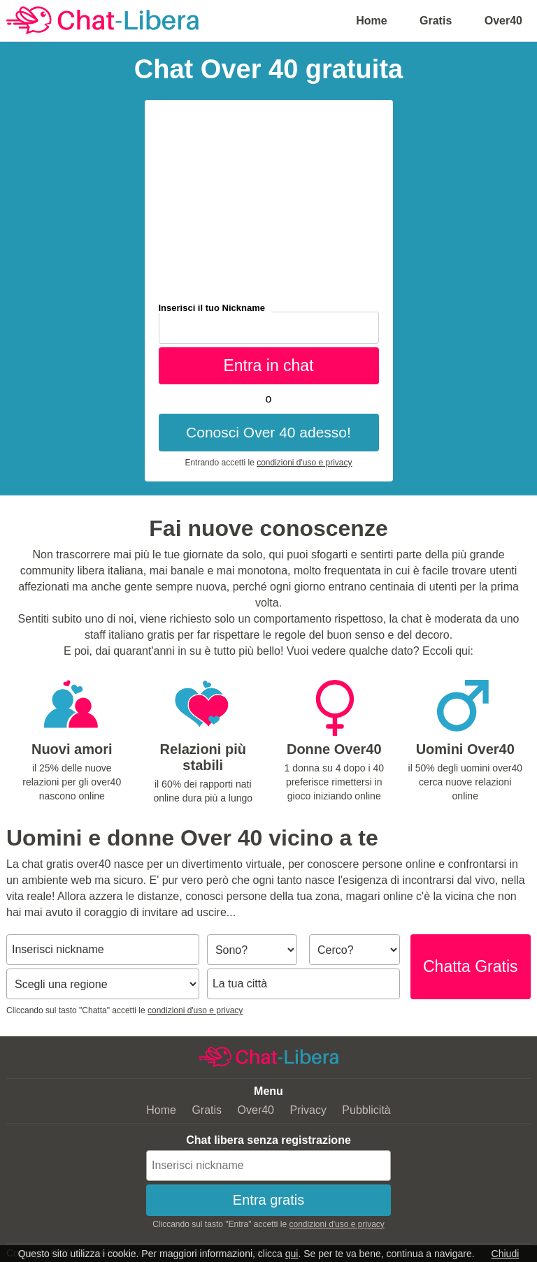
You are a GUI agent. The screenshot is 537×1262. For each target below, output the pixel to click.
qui (292, 1253)
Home (371, 21)
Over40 (503, 21)
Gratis (436, 21)
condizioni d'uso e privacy (304, 462)
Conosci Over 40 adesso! (268, 432)
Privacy (307, 1110)
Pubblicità (366, 1110)
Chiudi (506, 1253)
